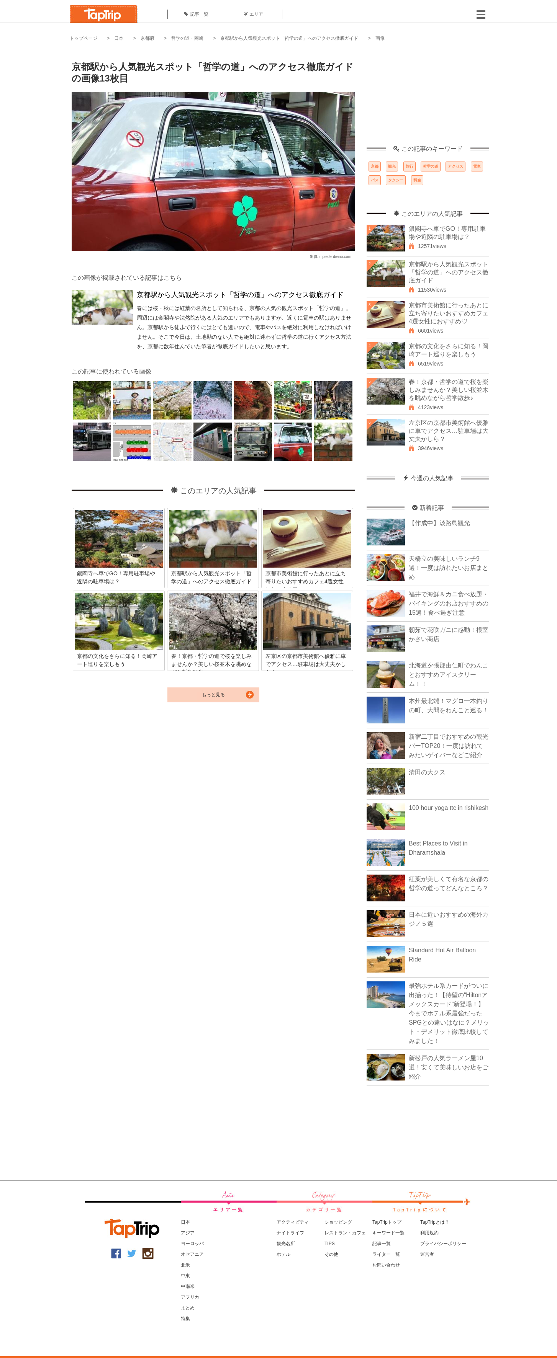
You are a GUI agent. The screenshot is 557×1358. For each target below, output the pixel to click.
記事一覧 (196, 14)
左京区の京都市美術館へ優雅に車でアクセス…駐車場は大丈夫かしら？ (448, 430)
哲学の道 (430, 166)
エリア (253, 14)
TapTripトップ (386, 1222)
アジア (188, 1233)
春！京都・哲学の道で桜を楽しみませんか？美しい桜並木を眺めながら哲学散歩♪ (448, 390)
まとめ (188, 1308)
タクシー (395, 180)
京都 (374, 166)
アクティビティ (293, 1222)
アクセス (455, 166)
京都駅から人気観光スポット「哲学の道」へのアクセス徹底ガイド (289, 38)
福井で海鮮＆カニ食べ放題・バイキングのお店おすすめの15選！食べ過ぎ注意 (448, 603)
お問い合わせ (386, 1265)
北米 (185, 1265)
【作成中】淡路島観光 (439, 523)
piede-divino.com (336, 257)
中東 (185, 1275)
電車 (477, 166)
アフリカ (190, 1297)
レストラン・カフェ (345, 1233)
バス (374, 180)
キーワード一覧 (388, 1233)
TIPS (329, 1243)
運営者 (427, 1254)
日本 (118, 38)
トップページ (83, 38)
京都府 (147, 38)
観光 (392, 166)
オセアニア (192, 1254)
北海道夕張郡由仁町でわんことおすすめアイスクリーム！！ (448, 674)
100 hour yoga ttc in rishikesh (448, 808)
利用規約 (429, 1233)
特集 (185, 1318)
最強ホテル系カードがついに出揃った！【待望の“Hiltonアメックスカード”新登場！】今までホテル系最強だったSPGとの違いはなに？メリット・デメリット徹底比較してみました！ (449, 1013)
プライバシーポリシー (443, 1243)
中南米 (188, 1286)
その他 (331, 1254)
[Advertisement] (428, 97)
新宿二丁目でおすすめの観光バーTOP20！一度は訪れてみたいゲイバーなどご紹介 (448, 745)
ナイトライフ (290, 1233)
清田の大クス (427, 772)
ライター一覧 (386, 1254)
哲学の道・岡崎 (187, 38)
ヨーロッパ (192, 1243)
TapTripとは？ (434, 1222)
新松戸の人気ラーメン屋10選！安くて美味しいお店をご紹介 (448, 1067)
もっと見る (213, 694)
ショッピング (338, 1222)
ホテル (283, 1254)
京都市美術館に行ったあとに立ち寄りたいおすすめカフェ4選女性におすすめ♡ (448, 313)
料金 (417, 180)
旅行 (409, 166)
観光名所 (286, 1243)
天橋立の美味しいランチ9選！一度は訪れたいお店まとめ (448, 567)
